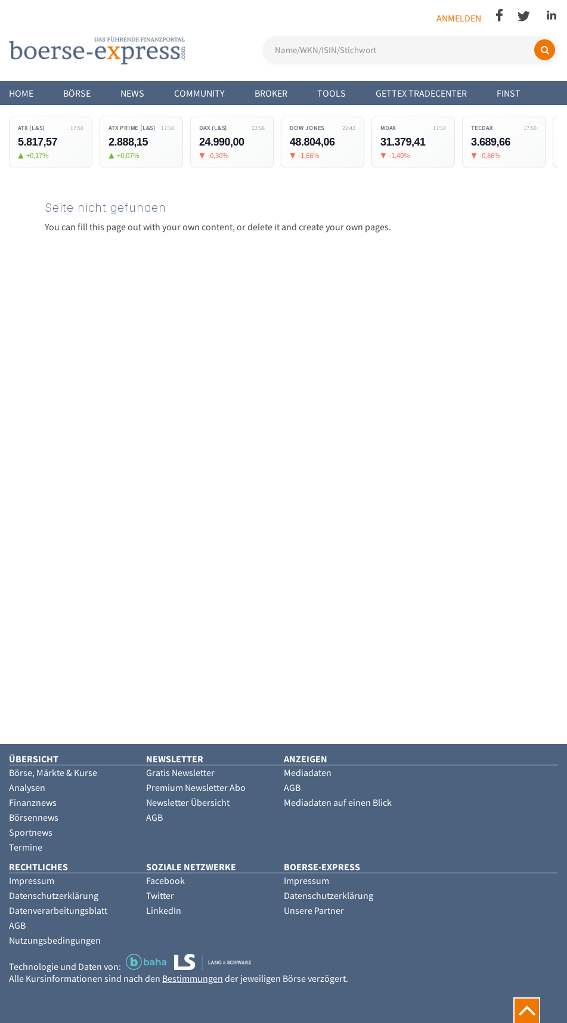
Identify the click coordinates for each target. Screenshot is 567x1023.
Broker (271, 93)
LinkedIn (163, 910)
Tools (331, 93)
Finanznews (33, 802)
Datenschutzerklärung (53, 895)
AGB (154, 817)
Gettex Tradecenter (421, 93)
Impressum (31, 880)
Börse (77, 93)
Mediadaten (307, 772)
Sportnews (30, 832)
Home (21, 93)
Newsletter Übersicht (188, 802)
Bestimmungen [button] (192, 978)
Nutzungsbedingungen (55, 940)
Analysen (27, 787)
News (132, 93)
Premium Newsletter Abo (196, 787)
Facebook (165, 880)
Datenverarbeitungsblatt (58, 910)
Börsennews (33, 817)
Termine (25, 847)
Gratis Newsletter (180, 772)
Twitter (160, 895)
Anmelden (458, 18)
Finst (508, 93)
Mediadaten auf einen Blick (338, 802)
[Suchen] (544, 49)
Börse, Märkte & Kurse (53, 772)
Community (199, 93)
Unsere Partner (314, 910)
